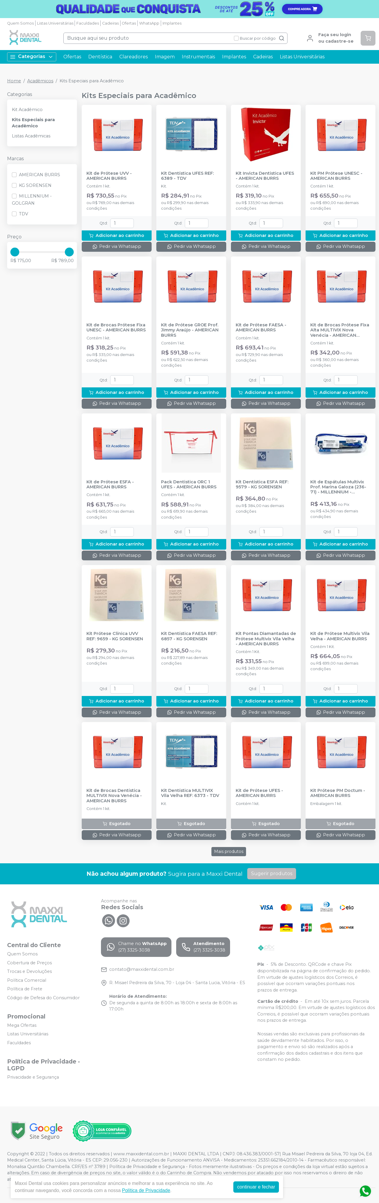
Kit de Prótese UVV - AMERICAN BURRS (109, 176)
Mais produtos (228, 851)
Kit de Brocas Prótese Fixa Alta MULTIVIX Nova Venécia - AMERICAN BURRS (339, 330)
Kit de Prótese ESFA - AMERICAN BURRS (110, 484)
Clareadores (133, 57)
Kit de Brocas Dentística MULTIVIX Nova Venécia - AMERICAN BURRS (114, 795)
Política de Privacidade (146, 1190)
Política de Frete (24, 989)
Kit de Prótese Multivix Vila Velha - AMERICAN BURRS (340, 636)
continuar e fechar (256, 1186)
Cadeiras (110, 23)
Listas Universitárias (55, 23)
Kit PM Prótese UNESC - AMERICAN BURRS (336, 176)
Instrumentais (198, 57)
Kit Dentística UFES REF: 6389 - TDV (187, 176)
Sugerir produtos (271, 873)
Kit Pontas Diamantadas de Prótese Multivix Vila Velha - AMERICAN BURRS (266, 639)
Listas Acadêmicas (31, 136)
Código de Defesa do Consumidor (43, 997)
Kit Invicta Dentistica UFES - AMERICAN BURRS (265, 176)
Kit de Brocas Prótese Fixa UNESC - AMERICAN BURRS (116, 328)
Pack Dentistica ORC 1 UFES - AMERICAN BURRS (188, 484)
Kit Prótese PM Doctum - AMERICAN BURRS (337, 793)
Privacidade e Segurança (33, 1077)
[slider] (14, 252)
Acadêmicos (40, 81)
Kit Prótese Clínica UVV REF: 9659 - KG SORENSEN (114, 636)
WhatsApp (149, 23)
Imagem (165, 57)
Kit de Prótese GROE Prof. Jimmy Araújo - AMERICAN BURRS (190, 330)
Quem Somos (20, 23)
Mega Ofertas (21, 1025)
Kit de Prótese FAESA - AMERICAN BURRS (261, 328)
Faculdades (87, 23)
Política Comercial (26, 980)
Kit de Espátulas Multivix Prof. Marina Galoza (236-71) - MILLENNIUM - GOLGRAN (338, 487)
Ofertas (129, 23)
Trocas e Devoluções (29, 971)
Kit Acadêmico (27, 109)
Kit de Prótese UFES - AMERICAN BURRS (259, 793)
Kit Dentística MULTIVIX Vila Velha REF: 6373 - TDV (190, 793)
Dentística (100, 57)
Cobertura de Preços (29, 962)
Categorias (32, 57)
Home (14, 81)
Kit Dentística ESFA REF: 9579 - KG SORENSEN (262, 484)
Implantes (172, 23)
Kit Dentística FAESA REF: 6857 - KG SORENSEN (189, 636)
